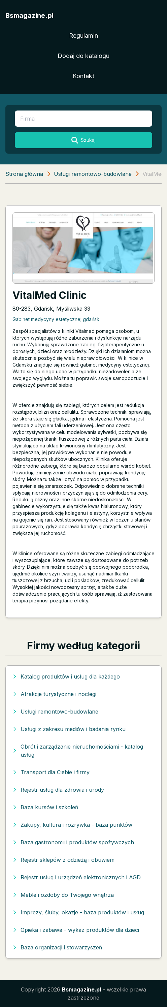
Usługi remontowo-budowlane (93, 173)
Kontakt (83, 76)
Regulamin (83, 35)
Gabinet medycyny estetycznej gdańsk (55, 319)
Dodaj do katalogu (83, 55)
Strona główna (24, 173)
